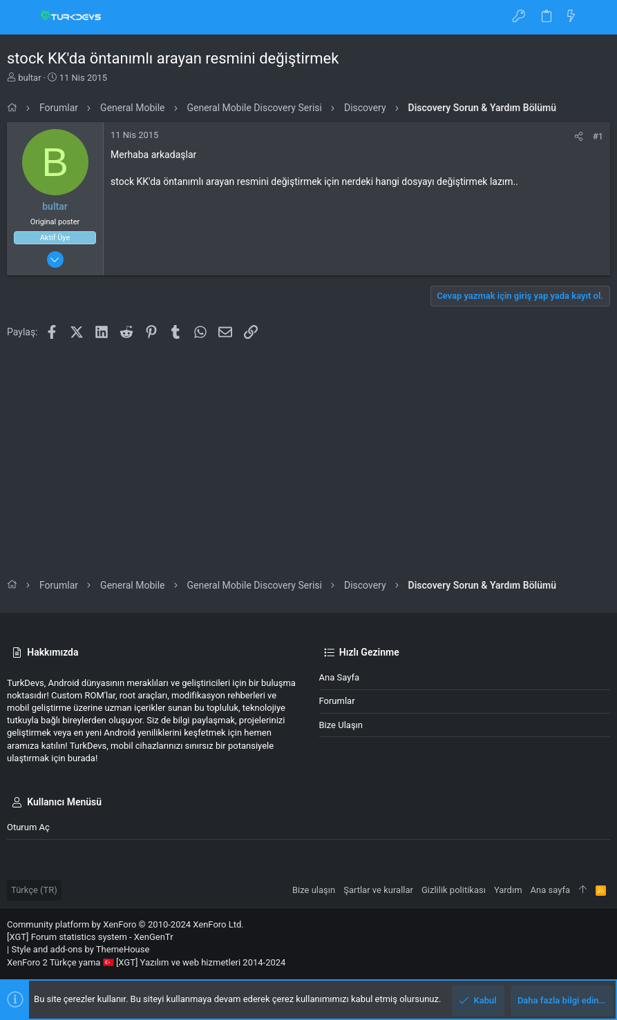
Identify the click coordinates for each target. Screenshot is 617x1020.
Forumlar (337, 701)
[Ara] (596, 17)
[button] (21, 17)
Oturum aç (28, 827)
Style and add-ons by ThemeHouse (80, 949)
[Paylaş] (578, 136)
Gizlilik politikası (453, 890)
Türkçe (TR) (34, 890)
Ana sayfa (339, 677)
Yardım (508, 890)
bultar (29, 77)
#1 (598, 136)
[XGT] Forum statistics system (90, 937)
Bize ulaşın (341, 725)
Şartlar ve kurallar (378, 890)
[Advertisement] (308, 448)
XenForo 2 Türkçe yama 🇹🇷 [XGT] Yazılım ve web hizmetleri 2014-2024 (146, 962)
